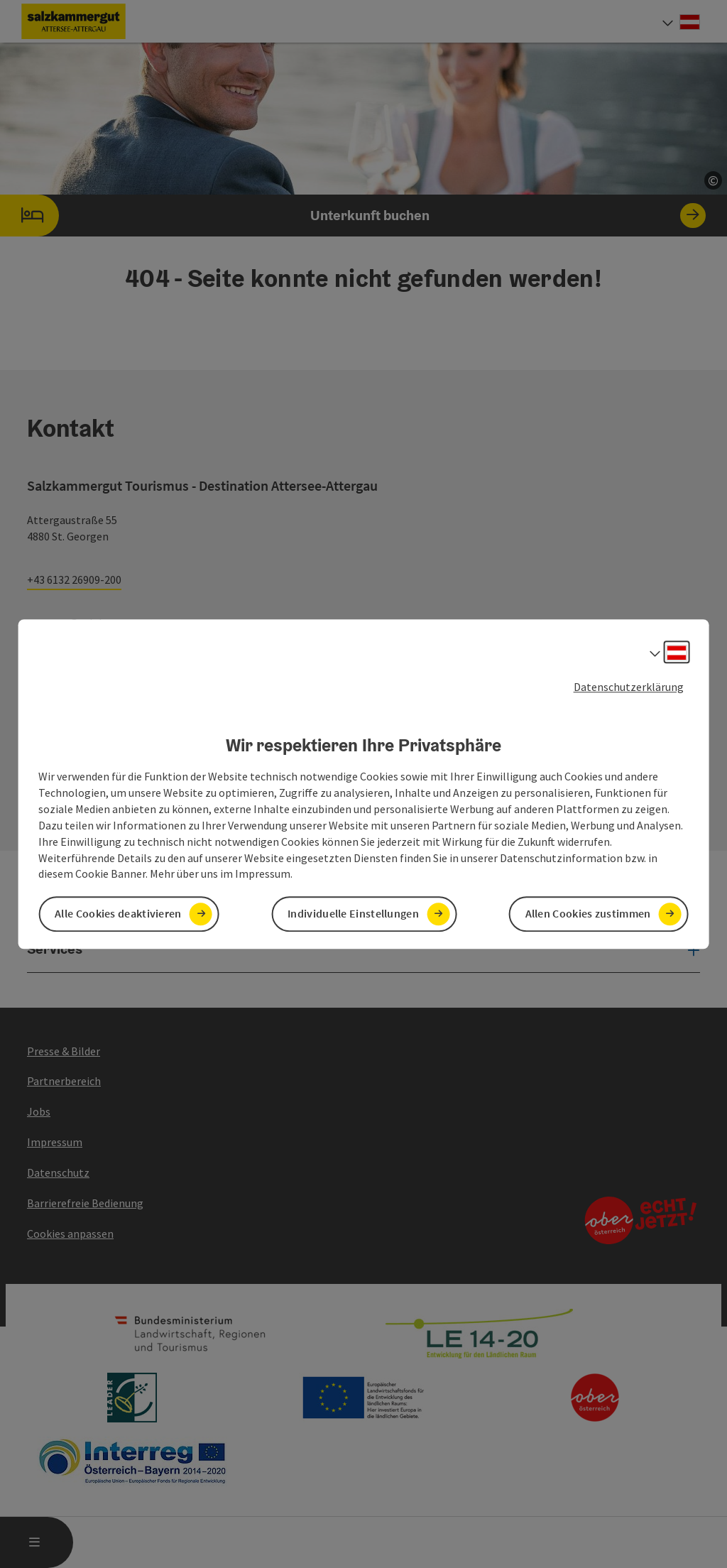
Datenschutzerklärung (629, 687)
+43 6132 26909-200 (74, 579)
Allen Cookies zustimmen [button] (588, 914)
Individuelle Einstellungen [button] (353, 914)
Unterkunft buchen (353, 215)
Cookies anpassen (70, 1233)
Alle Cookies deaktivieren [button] (118, 914)
